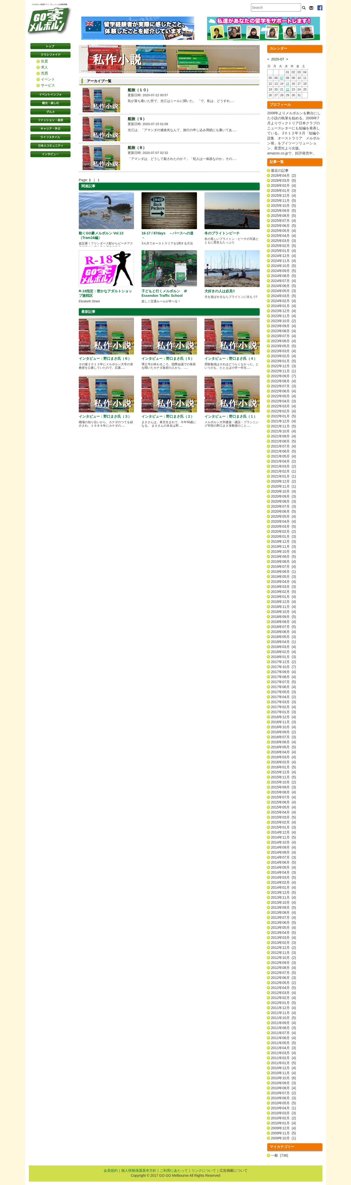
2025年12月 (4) (283, 196)
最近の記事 (280, 170)
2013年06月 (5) (283, 923)
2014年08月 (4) (283, 852)
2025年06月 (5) (283, 226)
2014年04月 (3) (283, 872)
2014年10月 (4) (283, 842)
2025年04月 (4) (283, 236)
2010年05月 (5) (283, 1103)
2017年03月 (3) (283, 702)
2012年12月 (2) (283, 948)
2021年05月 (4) (283, 456)
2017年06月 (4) (283, 687)
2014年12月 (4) (283, 832)
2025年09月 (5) (283, 211)
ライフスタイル (50, 137)
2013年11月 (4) (283, 897)
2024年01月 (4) (283, 306)
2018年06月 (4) (283, 632)
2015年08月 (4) (283, 792)
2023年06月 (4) (283, 341)
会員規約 (111, 1170)
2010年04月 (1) (283, 1108)
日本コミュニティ (50, 146)
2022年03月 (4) (283, 406)
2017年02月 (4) (283, 707)
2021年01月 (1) (283, 476)
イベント (48, 79)
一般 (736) (279, 1155)
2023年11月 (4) (283, 316)
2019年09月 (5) (283, 557)
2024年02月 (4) (283, 301)
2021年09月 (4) (283, 436)
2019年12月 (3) (283, 541)
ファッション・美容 (50, 120)
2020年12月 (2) (283, 481)
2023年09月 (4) (283, 326)
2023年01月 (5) (283, 361)
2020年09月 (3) (283, 496)
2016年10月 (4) (283, 727)
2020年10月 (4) (283, 491)
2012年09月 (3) (283, 963)
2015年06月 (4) (283, 802)
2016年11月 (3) (283, 722)
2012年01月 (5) (283, 1003)
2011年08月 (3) (283, 1028)
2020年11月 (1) (283, 486)
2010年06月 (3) (283, 1098)
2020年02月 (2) (283, 531)
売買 (44, 73)
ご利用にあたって (174, 1170)
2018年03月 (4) (283, 647)
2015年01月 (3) (283, 827)
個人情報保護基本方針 (138, 1170)
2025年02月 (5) (283, 246)
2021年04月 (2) (283, 461)
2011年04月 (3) (283, 1048)
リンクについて (203, 1170)
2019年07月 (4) (283, 567)
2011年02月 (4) (283, 1058)
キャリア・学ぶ (50, 129)
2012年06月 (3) (283, 978)
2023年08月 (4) (283, 331)
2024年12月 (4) (283, 256)
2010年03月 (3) (283, 1113)
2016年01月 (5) (283, 767)
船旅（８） (137, 147)
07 (281, 78)
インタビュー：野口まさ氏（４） (230, 358)
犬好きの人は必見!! (219, 291)
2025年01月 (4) (283, 251)
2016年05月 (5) (283, 747)
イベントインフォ (50, 95)
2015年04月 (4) (283, 812)
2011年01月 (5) (283, 1063)
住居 (44, 61)
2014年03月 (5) (283, 877)
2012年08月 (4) (283, 968)
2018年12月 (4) (283, 602)
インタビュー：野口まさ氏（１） (230, 416)
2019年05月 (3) (283, 577)
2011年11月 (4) (283, 1013)
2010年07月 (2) (283, 1093)
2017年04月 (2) (283, 697)
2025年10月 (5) (283, 206)
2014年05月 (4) (283, 867)
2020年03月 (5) (283, 526)
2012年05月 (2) (283, 983)
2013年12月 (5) (283, 892)
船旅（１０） (139, 90)
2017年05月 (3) (283, 692)
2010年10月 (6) (283, 1078)
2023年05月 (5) (283, 346)
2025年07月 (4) (283, 221)
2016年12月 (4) (283, 717)
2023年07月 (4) (283, 336)
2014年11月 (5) (283, 837)
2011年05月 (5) (283, 1043)
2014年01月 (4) (283, 887)
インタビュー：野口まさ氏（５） (168, 358)
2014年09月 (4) (283, 847)
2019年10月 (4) (283, 552)
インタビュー (50, 154)
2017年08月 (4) (283, 677)
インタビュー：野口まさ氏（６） (105, 358)
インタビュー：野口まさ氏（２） (168, 416)
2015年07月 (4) (283, 797)
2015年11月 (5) (283, 777)
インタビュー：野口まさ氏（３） (105, 416)
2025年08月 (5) (283, 216)
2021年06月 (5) (283, 451)
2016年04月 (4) (283, 752)
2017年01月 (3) (283, 712)
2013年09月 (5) (283, 907)
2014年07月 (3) (283, 857)
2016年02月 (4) (283, 762)
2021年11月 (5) (283, 426)
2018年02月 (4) (283, 652)
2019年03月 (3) (283, 587)
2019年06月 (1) (283, 572)
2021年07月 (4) (283, 446)
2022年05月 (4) (283, 396)
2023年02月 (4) (283, 356)
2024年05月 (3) (283, 291)
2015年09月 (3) (283, 787)
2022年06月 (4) (283, 391)
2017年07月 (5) (283, 682)
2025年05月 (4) (283, 231)
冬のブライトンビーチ (222, 233)
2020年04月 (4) (283, 521)
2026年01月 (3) (283, 191)
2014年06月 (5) (283, 862)
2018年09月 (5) (283, 617)
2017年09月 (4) (283, 672)
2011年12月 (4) (283, 1008)
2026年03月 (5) (283, 180)
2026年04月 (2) (283, 175)
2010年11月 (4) (283, 1073)
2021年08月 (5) (283, 441)
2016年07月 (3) (283, 737)
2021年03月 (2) (283, 466)
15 (287, 83)
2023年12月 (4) (283, 311)
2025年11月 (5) (283, 201)
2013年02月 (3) (283, 943)
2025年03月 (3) (283, 241)
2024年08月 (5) (283, 276)
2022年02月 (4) (283, 411)
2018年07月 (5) (283, 627)
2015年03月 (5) (283, 817)
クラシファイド (50, 55)
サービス (48, 85)
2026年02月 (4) (283, 186)
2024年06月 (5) (283, 286)
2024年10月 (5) (283, 266)
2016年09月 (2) (283, 732)
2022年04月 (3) (283, 401)
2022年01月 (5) (283, 416)
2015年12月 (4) (283, 772)
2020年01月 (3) (283, 536)
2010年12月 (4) (283, 1068)
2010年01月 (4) (283, 1123)
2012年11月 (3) (283, 953)
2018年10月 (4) (283, 612)
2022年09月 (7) (283, 376)
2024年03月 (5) (283, 296)
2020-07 (277, 59)
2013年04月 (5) (283, 933)
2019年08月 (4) (283, 562)
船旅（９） (137, 119)
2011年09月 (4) (283, 1023)
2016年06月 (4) (283, 742)
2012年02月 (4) (283, 998)
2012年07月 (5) (283, 973)
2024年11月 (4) (283, 261)
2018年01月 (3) (283, 657)
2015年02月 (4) (283, 822)
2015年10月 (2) (283, 782)
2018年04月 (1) (283, 642)
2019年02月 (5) (283, 592)
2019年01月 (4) (283, 597)
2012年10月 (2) (283, 958)
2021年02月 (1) (283, 471)
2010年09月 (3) (283, 1083)
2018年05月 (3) (283, 637)
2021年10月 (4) (283, 431)
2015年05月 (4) (283, 807)
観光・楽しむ (50, 103)
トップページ (50, 46)
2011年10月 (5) (283, 1018)
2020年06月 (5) (283, 511)
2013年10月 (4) (283, 902)
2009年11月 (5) (283, 1133)
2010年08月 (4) (283, 1088)
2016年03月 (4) (283, 757)
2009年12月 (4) (283, 1128)
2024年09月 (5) (283, 271)
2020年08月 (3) (283, 501)
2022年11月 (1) (283, 371)
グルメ (50, 112)
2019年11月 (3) (283, 546)
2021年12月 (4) (283, 421)
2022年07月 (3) (283, 386)
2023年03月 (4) (283, 351)
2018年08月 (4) (283, 622)
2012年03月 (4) (283, 993)
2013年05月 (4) (283, 928)
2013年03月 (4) (283, 938)
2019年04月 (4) (283, 582)
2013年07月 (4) (283, 918)
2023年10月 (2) (283, 321)
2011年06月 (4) (283, 1038)
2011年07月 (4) (283, 1033)
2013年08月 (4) (283, 912)
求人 (44, 67)
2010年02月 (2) (283, 1118)
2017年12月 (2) (283, 662)
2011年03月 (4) (283, 1053)
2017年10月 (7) (283, 667)
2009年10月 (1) (283, 1138)
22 (287, 89)
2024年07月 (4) (283, 281)
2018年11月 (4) (283, 607)
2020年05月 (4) (283, 516)
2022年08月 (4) (283, 381)
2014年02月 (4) (283, 882)
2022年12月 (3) (283, 366)
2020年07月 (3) (283, 506)
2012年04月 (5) (283, 988)
